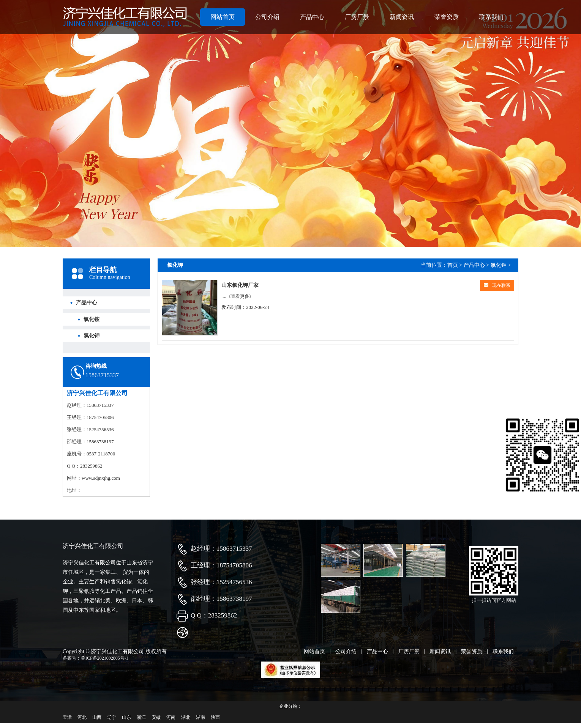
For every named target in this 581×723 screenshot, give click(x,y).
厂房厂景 (357, 17)
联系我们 (491, 17)
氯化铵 (91, 319)
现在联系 (497, 285)
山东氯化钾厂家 (240, 285)
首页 (452, 265)
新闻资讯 (402, 17)
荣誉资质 (446, 17)
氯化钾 (91, 336)
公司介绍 (267, 17)
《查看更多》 (240, 296)
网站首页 (222, 17)
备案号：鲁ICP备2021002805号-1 (95, 658)
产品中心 (312, 17)
